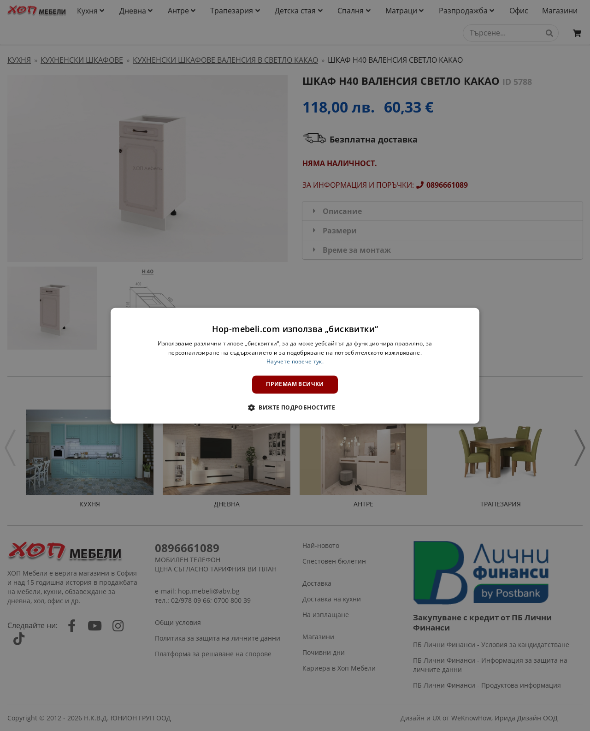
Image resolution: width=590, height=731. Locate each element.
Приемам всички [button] (295, 384)
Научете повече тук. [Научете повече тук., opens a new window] (295, 362)
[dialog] (295, 365)
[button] (295, 407)
